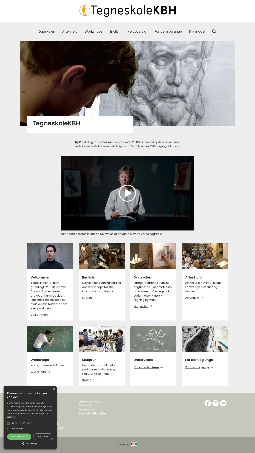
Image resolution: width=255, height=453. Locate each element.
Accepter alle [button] (19, 436)
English (115, 31)
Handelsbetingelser (92, 413)
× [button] (53, 389)
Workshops (94, 31)
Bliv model (197, 31)
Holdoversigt (138, 31)
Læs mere (11, 416)
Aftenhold (70, 31)
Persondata (87, 405)
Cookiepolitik (88, 409)
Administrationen (91, 401)
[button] (30, 443)
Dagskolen (47, 31)
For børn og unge (168, 31)
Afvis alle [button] (43, 436)
